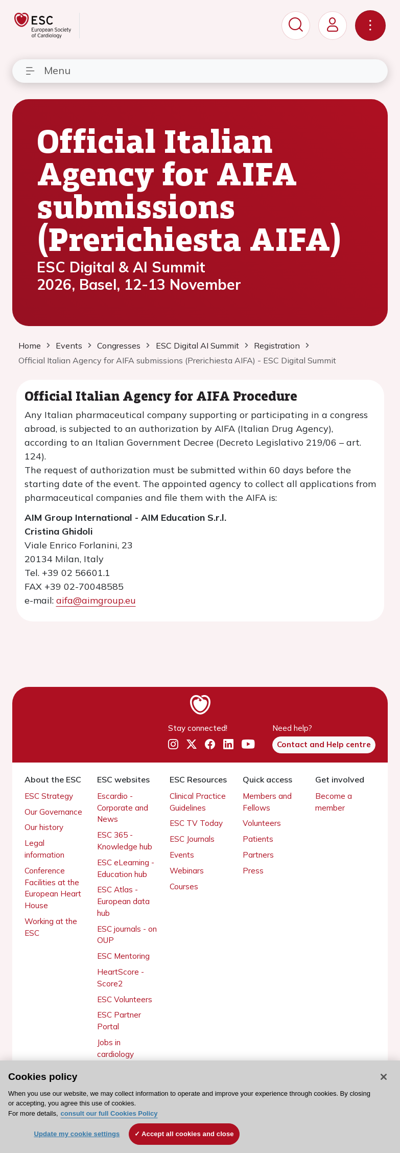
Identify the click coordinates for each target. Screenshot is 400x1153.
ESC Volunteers (124, 999)
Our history (44, 827)
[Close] (383, 1077)
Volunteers (262, 823)
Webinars (187, 870)
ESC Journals (192, 839)
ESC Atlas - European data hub (123, 901)
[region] (200, 1106)
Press (253, 870)
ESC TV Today (196, 823)
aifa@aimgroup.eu (96, 600)
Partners (258, 855)
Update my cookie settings (77, 1134)
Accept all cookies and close (188, 1134)
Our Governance (53, 812)
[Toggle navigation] (370, 25)
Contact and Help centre (324, 744)
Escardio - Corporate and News (122, 807)
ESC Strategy (49, 796)
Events (182, 855)
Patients (258, 839)
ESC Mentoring (123, 956)
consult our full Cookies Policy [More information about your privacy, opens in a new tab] (109, 1113)
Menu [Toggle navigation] (47, 70)
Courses (184, 886)
